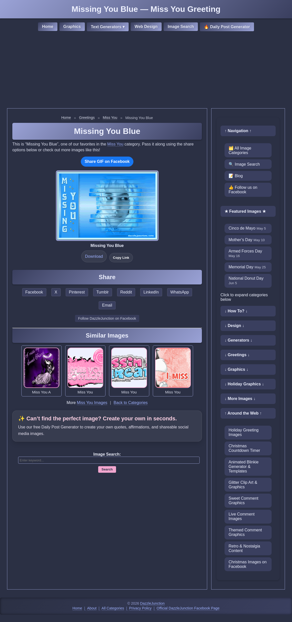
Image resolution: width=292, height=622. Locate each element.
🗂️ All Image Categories (240, 150)
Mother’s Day (247, 240)
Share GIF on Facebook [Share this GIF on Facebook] (107, 161)
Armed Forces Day (245, 253)
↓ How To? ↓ (236, 311)
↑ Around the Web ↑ (243, 413)
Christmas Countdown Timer (244, 448)
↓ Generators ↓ (238, 340)
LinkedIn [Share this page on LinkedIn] (151, 292)
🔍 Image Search (244, 164)
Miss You (110, 118)
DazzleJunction (152, 603)
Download (94, 256)
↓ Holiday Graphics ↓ (244, 384)
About (92, 608)
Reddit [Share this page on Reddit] (126, 292)
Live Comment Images (241, 516)
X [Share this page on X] (56, 292)
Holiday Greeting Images (244, 432)
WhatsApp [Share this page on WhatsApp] (179, 292)
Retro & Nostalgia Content (244, 548)
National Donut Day (246, 280)
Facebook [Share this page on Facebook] (34, 292)
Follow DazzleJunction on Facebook (107, 318)
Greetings (87, 118)
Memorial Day (247, 267)
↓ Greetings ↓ (237, 355)
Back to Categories (131, 402)
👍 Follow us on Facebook (243, 189)
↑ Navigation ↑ (238, 131)
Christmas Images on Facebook (248, 564)
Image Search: (107, 454)
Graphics (72, 26)
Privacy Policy (140, 608)
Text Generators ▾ (108, 27)
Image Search (181, 26)
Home (47, 26)
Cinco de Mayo (247, 228)
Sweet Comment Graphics (243, 500)
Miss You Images (92, 402)
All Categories (112, 608)
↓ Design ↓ (234, 325)
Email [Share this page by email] (107, 305)
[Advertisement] (146, 70)
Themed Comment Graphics (245, 532)
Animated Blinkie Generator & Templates (244, 466)
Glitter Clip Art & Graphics (243, 484)
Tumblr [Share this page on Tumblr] (102, 292)
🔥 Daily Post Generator (227, 27)
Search (107, 469)
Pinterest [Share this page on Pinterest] (77, 292)
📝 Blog (236, 176)
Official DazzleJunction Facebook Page (188, 608)
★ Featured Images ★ (245, 211)
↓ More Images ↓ (240, 398)
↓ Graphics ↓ (236, 369)
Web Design (146, 26)
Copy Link (121, 258)
